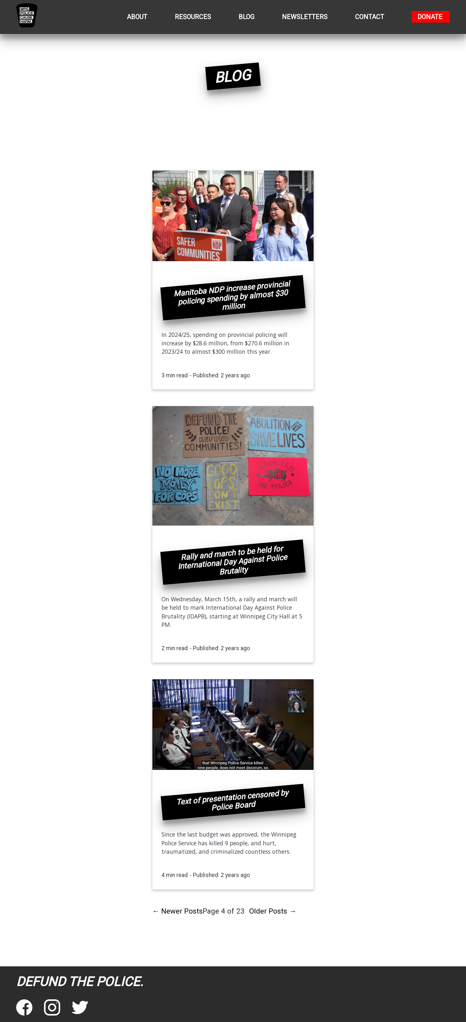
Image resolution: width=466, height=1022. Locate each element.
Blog (246, 17)
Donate (429, 17)
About (137, 17)
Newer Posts (177, 911)
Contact (369, 17)
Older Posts (272, 911)
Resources (193, 17)
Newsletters (304, 17)
